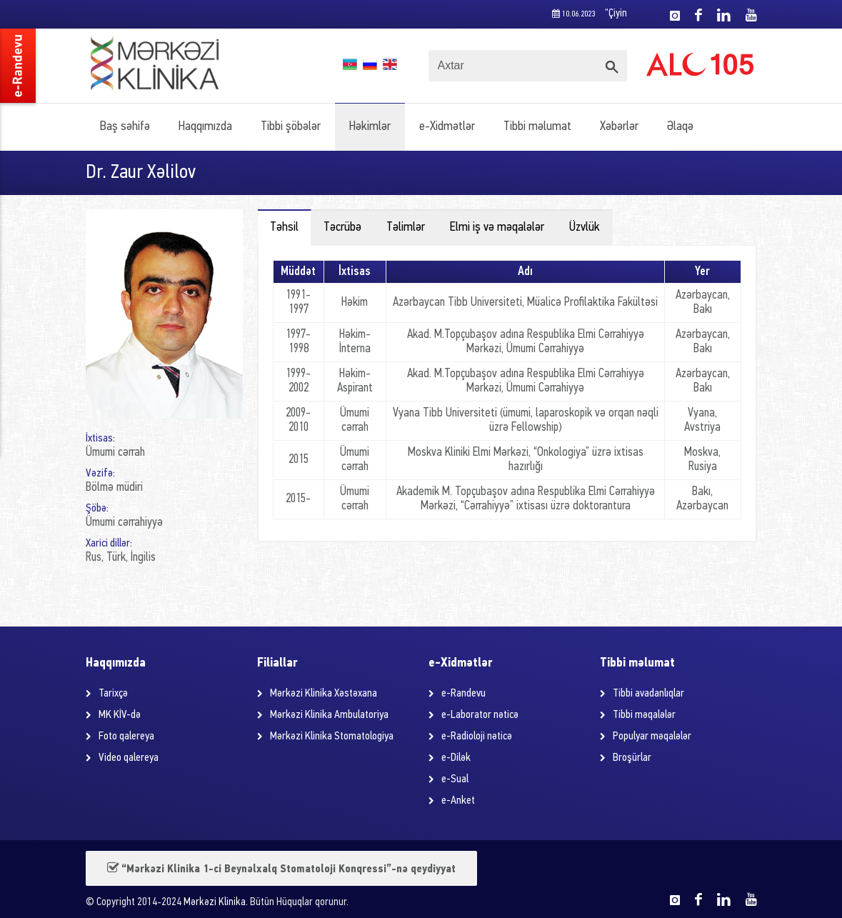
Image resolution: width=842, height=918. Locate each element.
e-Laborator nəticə (479, 715)
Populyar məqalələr (652, 736)
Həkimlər (370, 127)
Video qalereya (129, 758)
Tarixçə (113, 693)
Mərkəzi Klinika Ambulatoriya (329, 715)
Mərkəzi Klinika (215, 902)
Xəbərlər (619, 127)
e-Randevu (463, 693)
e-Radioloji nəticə (476, 736)
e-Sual (454, 779)
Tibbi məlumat (537, 127)
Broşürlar (632, 758)
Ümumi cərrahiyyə (124, 523)
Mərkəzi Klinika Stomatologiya (332, 736)
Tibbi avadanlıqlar (648, 693)
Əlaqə (680, 127)
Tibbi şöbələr (291, 127)
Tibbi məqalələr (644, 715)
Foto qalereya (126, 736)
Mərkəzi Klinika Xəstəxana (323, 693)
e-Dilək (456, 758)
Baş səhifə (125, 127)
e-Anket (458, 801)
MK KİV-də (120, 715)
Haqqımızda (205, 127)
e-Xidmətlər (447, 127)
